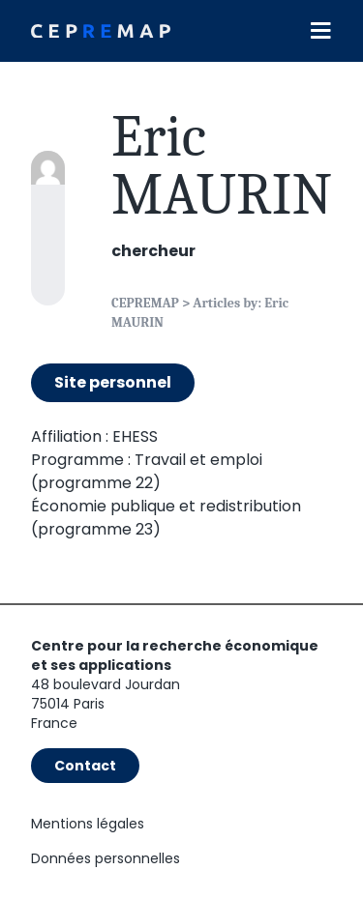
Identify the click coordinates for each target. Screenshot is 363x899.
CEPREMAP (145, 303)
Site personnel (112, 382)
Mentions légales (87, 823)
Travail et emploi (198, 460)
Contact (85, 765)
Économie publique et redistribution (166, 506)
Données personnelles (105, 858)
